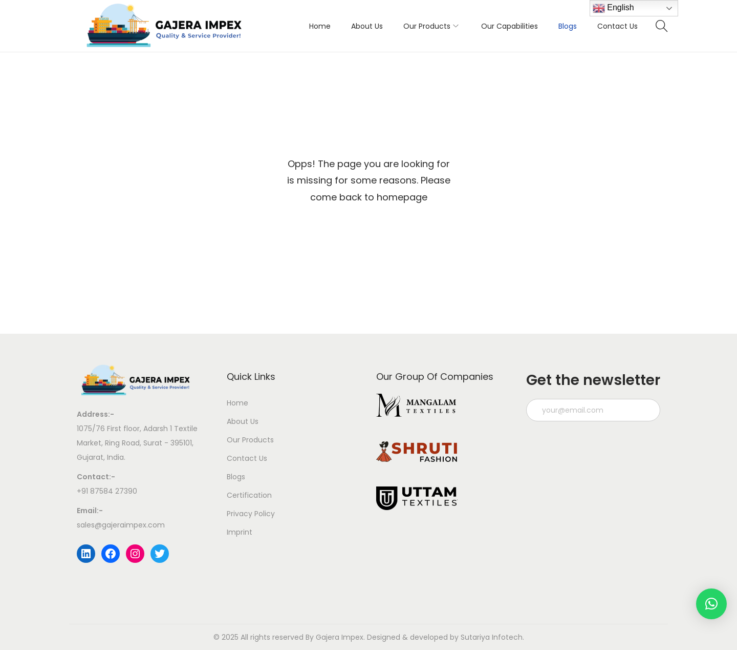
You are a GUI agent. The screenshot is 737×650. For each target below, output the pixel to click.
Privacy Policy (251, 514)
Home (237, 403)
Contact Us (247, 458)
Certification (249, 495)
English (613, 8)
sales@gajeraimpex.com (121, 525)
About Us (242, 421)
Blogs (236, 477)
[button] (711, 603)
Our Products (250, 440)
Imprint (239, 532)
